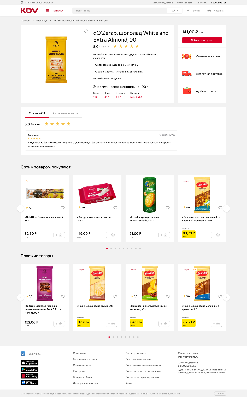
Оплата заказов (184, 2)
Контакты (131, 383)
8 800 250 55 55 (219, 2)
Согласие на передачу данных (142, 377)
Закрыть (220, 394)
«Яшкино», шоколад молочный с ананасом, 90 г (148, 307)
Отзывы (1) (37, 113)
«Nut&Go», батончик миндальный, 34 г (44, 219)
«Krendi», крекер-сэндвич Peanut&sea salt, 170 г (144, 219)
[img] (86, 31)
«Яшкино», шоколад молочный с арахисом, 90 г (200, 307)
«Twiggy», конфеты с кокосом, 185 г (94, 219)
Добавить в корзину (202, 40)
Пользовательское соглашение (143, 371)
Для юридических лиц (85, 383)
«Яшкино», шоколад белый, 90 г (95, 305)
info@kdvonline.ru (188, 356)
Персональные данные (138, 359)
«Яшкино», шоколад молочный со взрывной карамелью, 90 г (201, 219)
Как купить (202, 2)
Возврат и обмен (82, 377)
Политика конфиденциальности (144, 365)
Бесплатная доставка (163, 2)
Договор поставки (136, 353)
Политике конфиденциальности (164, 393)
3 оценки (104, 46)
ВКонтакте (34, 353)
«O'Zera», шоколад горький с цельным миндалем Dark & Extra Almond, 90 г (43, 309)
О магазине (79, 353)
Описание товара (65, 113)
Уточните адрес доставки (39, 2)
